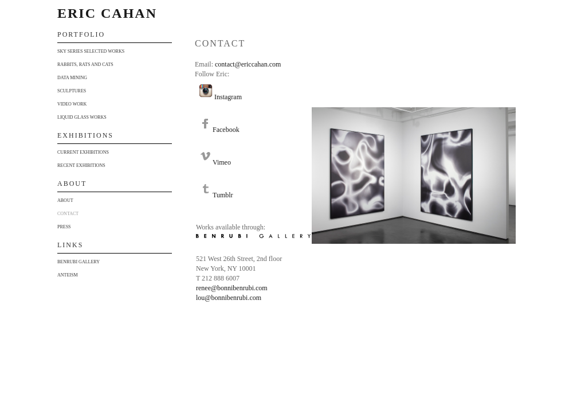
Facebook (226, 130)
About (65, 200)
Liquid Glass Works (82, 117)
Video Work (72, 104)
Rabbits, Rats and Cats (85, 64)
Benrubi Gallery (78, 261)
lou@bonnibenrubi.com (228, 298)
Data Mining (72, 77)
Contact (68, 213)
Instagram (228, 97)
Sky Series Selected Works (90, 51)
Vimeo (222, 162)
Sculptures (71, 90)
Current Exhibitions (83, 152)
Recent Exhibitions (81, 165)
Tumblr (223, 195)
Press (64, 226)
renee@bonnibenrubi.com (232, 288)
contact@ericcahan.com (248, 64)
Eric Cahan (107, 13)
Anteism (67, 275)
